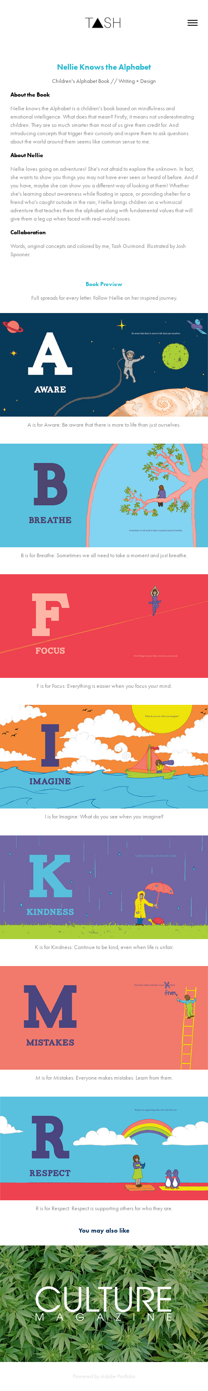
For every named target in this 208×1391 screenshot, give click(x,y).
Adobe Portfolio (118, 1376)
